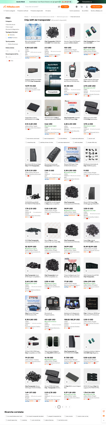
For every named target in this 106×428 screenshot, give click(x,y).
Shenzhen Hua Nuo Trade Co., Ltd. (92, 217)
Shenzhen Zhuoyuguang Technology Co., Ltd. (33, 251)
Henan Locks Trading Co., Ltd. (53, 177)
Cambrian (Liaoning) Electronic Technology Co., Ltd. (53, 251)
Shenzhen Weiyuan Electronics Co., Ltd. (92, 174)
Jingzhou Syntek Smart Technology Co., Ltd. (33, 56)
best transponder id (48, 138)
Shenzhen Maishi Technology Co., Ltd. (53, 54)
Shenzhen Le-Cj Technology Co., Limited (72, 93)
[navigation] (13, 212)
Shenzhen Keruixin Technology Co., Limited (92, 94)
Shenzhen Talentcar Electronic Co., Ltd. (33, 290)
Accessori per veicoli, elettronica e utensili (42, 16)
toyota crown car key (82, 416)
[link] (103, 411)
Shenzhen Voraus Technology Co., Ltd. (92, 53)
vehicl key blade (78, 142)
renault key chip (30, 142)
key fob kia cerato (62, 420)
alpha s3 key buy (48, 420)
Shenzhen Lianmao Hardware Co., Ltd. (72, 326)
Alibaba (26, 16)
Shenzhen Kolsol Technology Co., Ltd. (72, 213)
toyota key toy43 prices (77, 138)
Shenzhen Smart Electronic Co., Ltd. (53, 328)
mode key (23, 420)
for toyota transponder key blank (34, 416)
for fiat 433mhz (62, 138)
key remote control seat (32, 138)
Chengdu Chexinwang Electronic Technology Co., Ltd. (33, 361)
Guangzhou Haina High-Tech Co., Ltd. (72, 51)
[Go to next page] (69, 406)
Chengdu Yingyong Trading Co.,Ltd (33, 326)
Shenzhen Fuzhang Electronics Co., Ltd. (53, 212)
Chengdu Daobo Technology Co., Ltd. (33, 215)
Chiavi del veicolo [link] (75, 16)
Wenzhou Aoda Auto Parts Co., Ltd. (72, 285)
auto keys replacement (63, 142)
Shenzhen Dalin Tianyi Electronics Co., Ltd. (33, 127)
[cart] (82, 7)
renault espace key (11, 420)
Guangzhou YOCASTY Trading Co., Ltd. (33, 89)
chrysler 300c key (91, 142)
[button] (59, 7)
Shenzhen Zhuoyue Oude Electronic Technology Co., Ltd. (92, 286)
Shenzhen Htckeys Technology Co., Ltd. (53, 362)
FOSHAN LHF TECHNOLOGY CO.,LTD (53, 286)
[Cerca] (65, 6)
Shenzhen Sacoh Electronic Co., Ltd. (53, 132)
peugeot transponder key (54, 416)
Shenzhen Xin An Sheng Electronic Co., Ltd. (72, 131)
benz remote (68, 416)
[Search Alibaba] (40, 7)
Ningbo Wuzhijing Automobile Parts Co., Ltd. (33, 174)
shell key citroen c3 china (46, 142)
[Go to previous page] (55, 406)
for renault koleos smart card (14, 416)
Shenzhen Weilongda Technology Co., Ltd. (92, 132)
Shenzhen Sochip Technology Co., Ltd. (92, 323)
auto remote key (35, 420)
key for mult (91, 138)
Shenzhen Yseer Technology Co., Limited (53, 399)
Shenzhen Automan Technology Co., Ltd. (92, 250)
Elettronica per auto (62, 16)
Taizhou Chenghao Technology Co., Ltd (72, 179)
